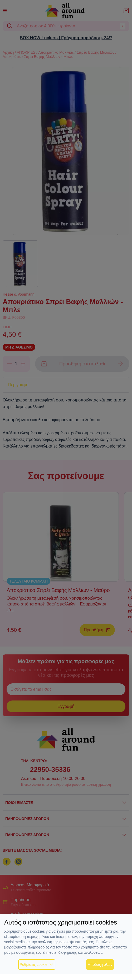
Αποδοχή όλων (100, 964)
